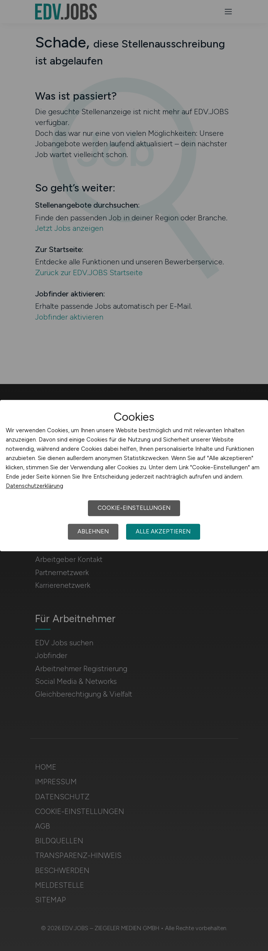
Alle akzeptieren (163, 531)
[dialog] (134, 475)
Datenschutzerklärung (34, 485)
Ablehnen (93, 531)
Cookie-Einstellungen (134, 507)
